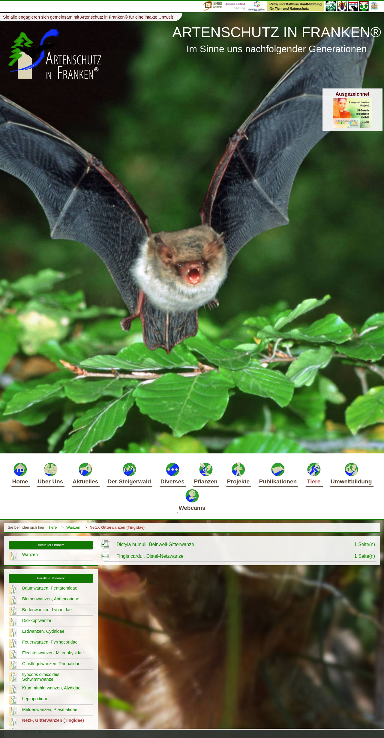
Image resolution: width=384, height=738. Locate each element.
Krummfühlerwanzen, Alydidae (51, 688)
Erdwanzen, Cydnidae (43, 631)
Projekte (238, 473)
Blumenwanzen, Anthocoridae (50, 598)
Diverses (172, 473)
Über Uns (50, 473)
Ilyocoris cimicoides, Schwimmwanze (41, 677)
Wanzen (73, 527)
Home (20, 473)
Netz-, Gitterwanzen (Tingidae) (117, 527)
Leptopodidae (35, 698)
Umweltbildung (351, 473)
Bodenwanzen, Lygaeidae (47, 609)
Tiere (313, 473)
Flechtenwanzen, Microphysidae (53, 652)
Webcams (191, 499)
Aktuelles (85, 473)
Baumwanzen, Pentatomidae (49, 588)
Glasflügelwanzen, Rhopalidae (51, 663)
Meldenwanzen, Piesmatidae (49, 709)
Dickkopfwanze (36, 620)
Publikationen (278, 473)
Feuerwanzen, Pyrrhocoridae (50, 642)
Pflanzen (206, 473)
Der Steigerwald (129, 473)
